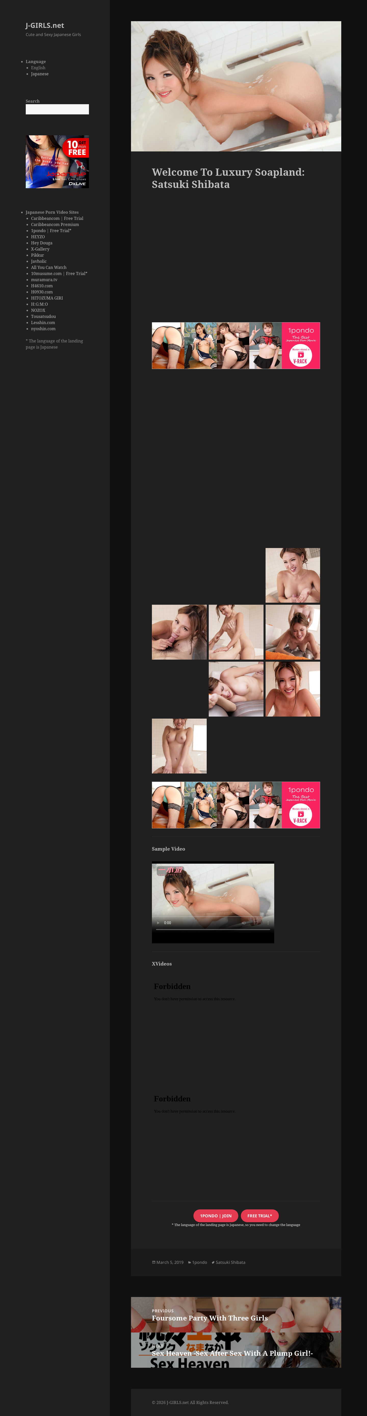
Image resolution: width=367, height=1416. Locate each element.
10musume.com (46, 273)
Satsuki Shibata (230, 1262)
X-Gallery (40, 249)
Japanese (40, 74)
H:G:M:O (39, 304)
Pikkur (37, 255)
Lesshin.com (43, 322)
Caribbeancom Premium (55, 224)
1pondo (38, 230)
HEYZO (38, 237)
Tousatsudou (43, 316)
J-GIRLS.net (45, 25)
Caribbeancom (45, 218)
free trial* (259, 1216)
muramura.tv (44, 279)
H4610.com (42, 286)
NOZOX (38, 310)
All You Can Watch (49, 267)
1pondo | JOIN (216, 1216)
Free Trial (73, 218)
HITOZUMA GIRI (47, 298)
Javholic (39, 261)
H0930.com (42, 292)
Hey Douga (42, 243)
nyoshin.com (43, 328)
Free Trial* (60, 230)
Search (33, 101)
